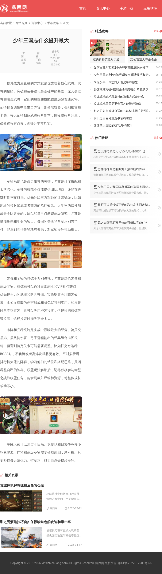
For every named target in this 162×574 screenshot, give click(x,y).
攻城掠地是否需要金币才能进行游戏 (117, 103)
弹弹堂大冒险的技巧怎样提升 (113, 125)
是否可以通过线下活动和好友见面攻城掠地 (124, 204)
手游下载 (126, 8)
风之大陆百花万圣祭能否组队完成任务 (123, 222)
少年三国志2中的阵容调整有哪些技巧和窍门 (122, 74)
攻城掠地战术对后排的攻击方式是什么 (119, 96)
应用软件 (150, 8)
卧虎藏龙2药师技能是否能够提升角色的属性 (122, 89)
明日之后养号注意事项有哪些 (113, 118)
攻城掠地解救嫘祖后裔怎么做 (22, 485)
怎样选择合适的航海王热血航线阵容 (121, 169)
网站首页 (21, 23)
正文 (66, 23)
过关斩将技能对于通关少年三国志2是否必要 (109, 59)
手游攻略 (53, 23)
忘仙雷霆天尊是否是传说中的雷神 (146, 59)
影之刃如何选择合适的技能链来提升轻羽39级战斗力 (125, 111)
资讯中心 (103, 8)
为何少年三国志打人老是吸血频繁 (116, 82)
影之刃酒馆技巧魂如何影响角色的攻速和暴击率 (35, 522)
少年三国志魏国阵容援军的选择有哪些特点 (124, 187)
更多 (156, 31)
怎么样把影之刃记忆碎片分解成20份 (121, 151)
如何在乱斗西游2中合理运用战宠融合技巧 (121, 67)
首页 (82, 8)
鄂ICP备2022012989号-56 (134, 563)
